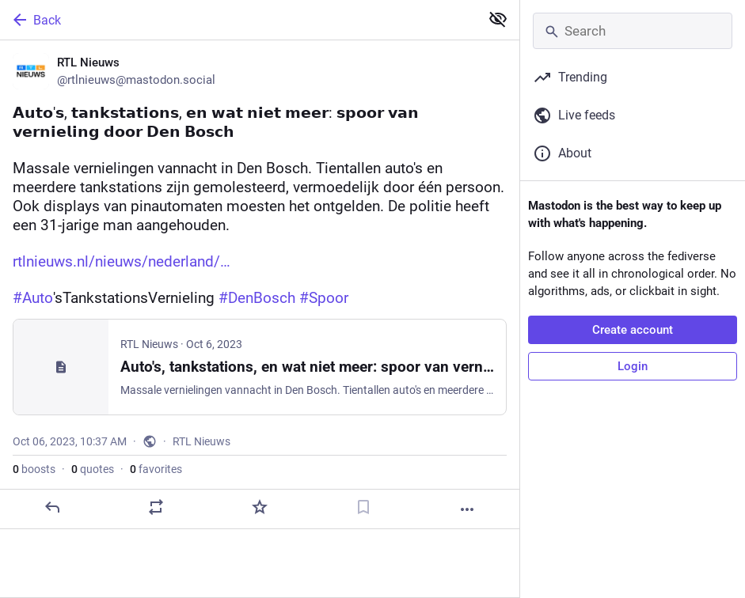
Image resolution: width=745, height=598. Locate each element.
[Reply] (52, 507)
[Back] (238, 20)
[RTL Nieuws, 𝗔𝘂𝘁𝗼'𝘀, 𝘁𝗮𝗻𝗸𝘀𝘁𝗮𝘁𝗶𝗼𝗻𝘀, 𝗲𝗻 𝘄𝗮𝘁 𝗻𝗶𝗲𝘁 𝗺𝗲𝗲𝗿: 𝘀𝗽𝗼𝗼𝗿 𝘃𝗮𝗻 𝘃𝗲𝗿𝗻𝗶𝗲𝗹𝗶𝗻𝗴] (259, 284)
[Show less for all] (498, 19)
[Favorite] (259, 507)
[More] (467, 509)
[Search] (632, 31)
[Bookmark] (363, 507)
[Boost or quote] (155, 507)
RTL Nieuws (201, 441)
